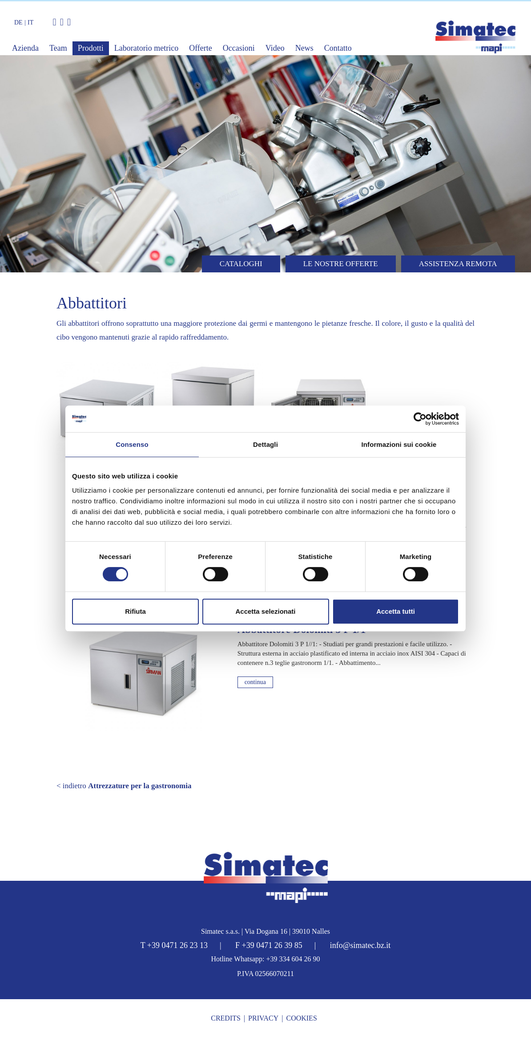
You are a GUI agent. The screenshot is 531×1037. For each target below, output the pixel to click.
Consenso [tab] (132, 444)
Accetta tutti (395, 611)
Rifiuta (135, 611)
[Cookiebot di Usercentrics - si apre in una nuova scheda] (420, 418)
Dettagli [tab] (265, 444)
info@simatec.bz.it (360, 945)
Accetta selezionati (265, 611)
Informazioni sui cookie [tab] (399, 444)
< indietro (123, 786)
